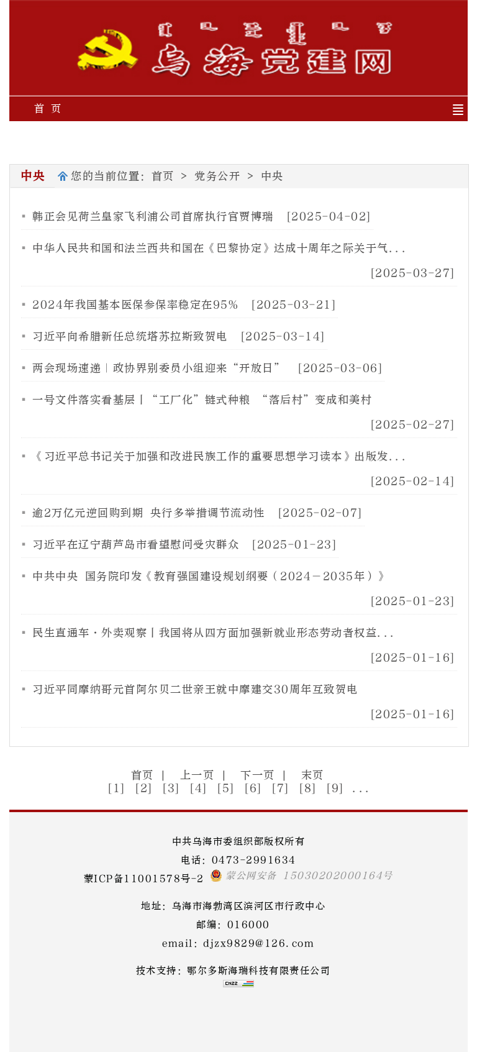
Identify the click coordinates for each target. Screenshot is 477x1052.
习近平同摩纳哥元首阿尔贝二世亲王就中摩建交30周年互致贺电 (195, 689)
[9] (335, 788)
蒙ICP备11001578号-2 (144, 878)
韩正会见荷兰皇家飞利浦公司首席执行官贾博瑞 (153, 216)
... (362, 788)
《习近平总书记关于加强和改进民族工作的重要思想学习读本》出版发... (220, 456)
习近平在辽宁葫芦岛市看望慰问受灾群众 (135, 544)
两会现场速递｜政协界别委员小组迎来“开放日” (158, 368)
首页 (163, 176)
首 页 (48, 108)
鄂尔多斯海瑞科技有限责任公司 (258, 970)
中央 (272, 176)
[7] (280, 788)
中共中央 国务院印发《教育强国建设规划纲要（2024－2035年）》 (210, 576)
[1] (116, 788)
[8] (308, 788)
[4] (198, 788)
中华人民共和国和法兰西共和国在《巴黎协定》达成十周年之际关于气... (220, 248)
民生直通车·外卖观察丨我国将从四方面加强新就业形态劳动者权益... (214, 632)
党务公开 (217, 176)
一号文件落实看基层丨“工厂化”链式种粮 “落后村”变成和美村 (202, 399)
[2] (144, 788)
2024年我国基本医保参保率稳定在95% (135, 304)
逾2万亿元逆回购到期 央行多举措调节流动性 (148, 512)
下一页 (257, 775)
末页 (312, 775)
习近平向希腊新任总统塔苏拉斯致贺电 (130, 336)
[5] (226, 788)
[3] (171, 788)
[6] (253, 788)
